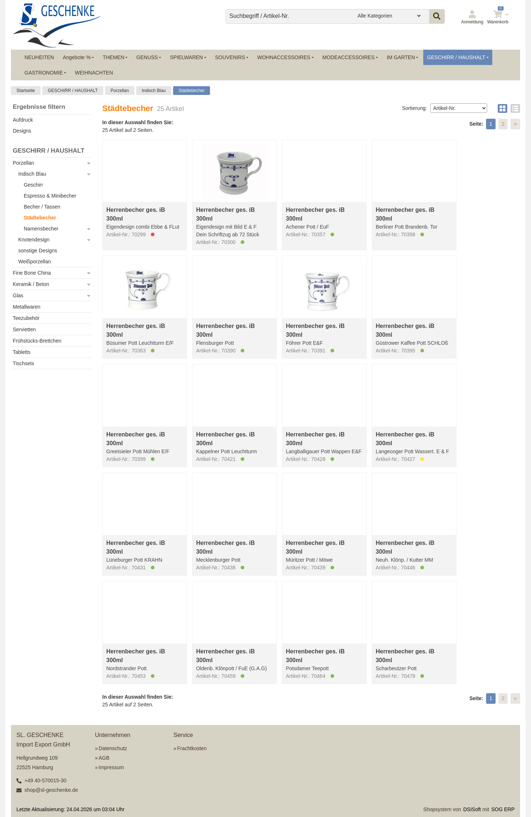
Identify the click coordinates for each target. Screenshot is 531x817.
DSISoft (472, 809)
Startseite (25, 90)
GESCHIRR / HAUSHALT (73, 90)
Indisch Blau (153, 90)
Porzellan (120, 90)
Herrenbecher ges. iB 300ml (135, 214)
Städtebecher (192, 90)
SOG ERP (503, 809)
